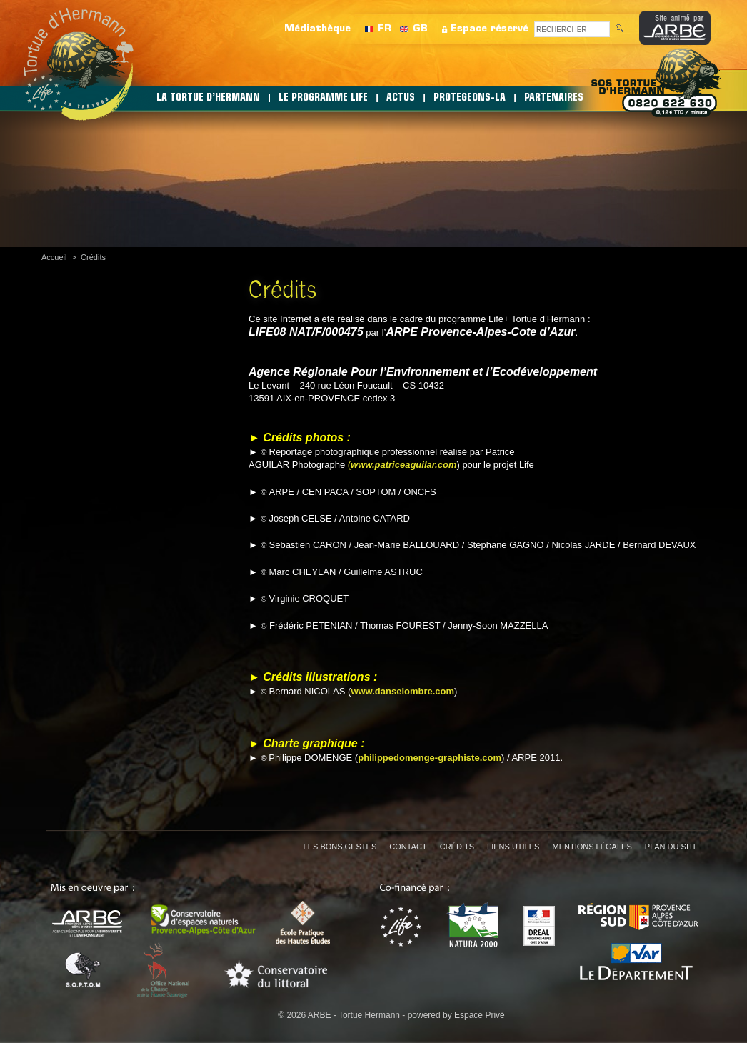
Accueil (53, 257)
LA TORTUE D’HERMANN (208, 98)
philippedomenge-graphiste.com (429, 757)
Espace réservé (489, 29)
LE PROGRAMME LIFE (323, 98)
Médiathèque (317, 29)
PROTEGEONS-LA (469, 98)
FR (384, 29)
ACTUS (400, 98)
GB (420, 29)
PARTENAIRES (553, 98)
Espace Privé (479, 1015)
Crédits (93, 257)
